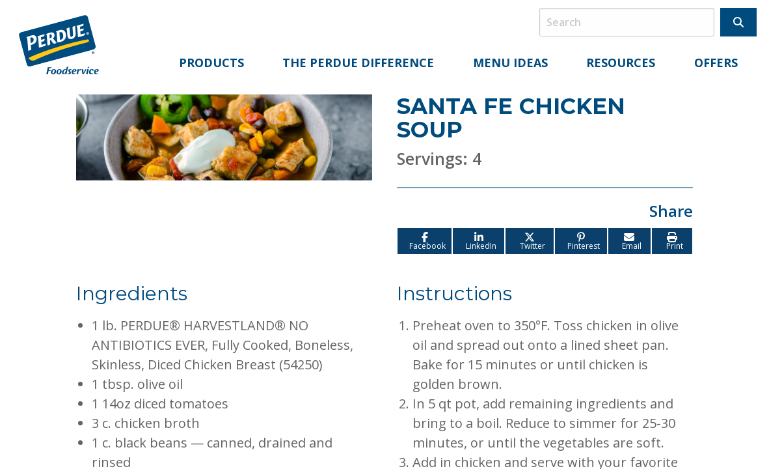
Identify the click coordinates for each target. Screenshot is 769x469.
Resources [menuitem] (620, 62)
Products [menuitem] (211, 62)
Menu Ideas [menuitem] (510, 62)
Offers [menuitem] (716, 62)
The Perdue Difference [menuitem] (358, 62)
